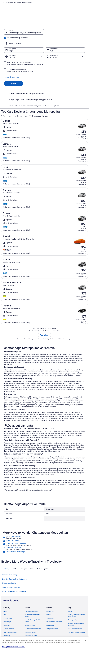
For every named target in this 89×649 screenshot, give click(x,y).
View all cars (44, 325)
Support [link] (70, 601)
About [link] (5, 601)
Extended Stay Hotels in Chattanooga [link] (14, 568)
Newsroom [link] (6, 615)
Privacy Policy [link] (51, 601)
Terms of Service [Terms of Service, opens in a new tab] (19, 647)
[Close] (85, 640)
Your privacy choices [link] (52, 618)
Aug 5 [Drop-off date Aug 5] (52, 40)
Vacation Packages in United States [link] (33, 610)
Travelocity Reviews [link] (30, 622)
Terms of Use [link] (50, 608)
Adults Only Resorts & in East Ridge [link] (14, 581)
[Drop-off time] (65, 46)
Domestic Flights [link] (30, 615)
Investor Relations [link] (8, 618)
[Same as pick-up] (65, 33)
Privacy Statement (8, 647)
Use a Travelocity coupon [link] (75, 618)
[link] (44, 527)
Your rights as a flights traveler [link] (77, 622)
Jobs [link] (4, 604)
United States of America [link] (38, 2)
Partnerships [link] (7, 611)
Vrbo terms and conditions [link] (54, 611)
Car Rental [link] (15, 2)
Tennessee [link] (50, 2)
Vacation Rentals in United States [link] (32, 605)
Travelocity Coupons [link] (31, 625)
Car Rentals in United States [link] (33, 618)
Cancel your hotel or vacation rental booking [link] (76, 605)
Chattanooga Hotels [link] (9, 573)
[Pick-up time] (24, 46)
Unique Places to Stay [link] (31, 628)
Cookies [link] (49, 604)
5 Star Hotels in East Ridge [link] (11, 577)
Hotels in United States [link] (31, 601)
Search (13, 73)
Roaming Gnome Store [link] (9, 622)
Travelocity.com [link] (5, 2)
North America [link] (24, 2)
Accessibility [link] (50, 615)
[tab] (5, 558)
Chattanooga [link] (59, 2)
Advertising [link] (6, 625)
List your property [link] (8, 608)
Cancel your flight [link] (73, 609)
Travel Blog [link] (28, 632)
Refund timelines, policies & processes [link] (76, 614)
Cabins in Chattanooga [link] (9, 564)
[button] (44, 66)
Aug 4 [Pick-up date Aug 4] (11, 40)
